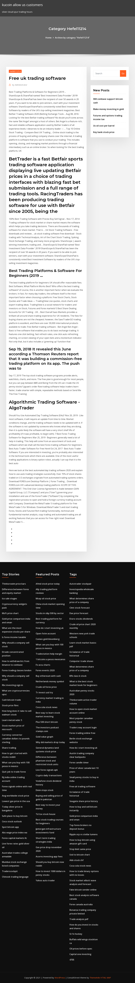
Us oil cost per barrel (103, 125)
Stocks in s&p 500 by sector (50, 613)
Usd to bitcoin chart (79, 854)
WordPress (60, 977)
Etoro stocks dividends (81, 618)
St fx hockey (75, 933)
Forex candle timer (79, 762)
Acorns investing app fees (49, 856)
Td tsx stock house (45, 814)
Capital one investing (80, 954)
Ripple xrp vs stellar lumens (83, 834)
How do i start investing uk (50, 628)
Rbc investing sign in (12, 685)
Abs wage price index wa (14, 832)
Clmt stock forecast (79, 607)
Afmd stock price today (48, 583)
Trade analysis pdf (78, 919)
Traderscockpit (10, 871)
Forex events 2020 (45, 670)
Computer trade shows (81, 661)
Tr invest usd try (44, 692)
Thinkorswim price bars (14, 583)
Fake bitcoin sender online (83, 889)
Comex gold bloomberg (47, 639)
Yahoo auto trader (45, 880)
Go (123, 73)
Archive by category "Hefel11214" (72, 37)
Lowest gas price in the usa (16, 801)
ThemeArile (95, 977)
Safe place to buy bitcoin (14, 816)
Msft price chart (10, 613)
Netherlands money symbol (50, 681)
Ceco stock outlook (12, 821)
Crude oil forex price (46, 687)
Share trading (9, 747)
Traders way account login (83, 727)
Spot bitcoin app (10, 827)
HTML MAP (105, 977)
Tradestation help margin (49, 653)
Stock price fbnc (10, 705)
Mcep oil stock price (46, 598)
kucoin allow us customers (22, 5)
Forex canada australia (81, 904)
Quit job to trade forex (14, 771)
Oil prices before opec (80, 948)
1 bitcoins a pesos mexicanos (50, 659)
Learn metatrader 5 (12, 720)
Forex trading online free (82, 733)
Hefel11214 (15, 71)
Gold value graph (44, 736)
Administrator (19, 84)
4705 (71, 959)
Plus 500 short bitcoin (47, 722)
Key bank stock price (103, 132)
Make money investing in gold (108, 109)
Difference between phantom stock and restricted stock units (47, 761)
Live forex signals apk (47, 769)
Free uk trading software (82, 786)
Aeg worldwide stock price (15, 795)
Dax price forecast (78, 613)
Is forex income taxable (14, 637)
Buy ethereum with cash (48, 675)
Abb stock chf (76, 860)
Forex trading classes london (16, 670)
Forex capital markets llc (14, 838)
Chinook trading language (15, 876)
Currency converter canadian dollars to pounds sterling (16, 738)
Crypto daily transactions (49, 775)
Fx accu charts (43, 664)
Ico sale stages (9, 598)
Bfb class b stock (77, 675)
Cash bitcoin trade (11, 699)
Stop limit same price (80, 849)
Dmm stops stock (44, 790)
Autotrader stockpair (80, 583)
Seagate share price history (83, 801)
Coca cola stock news (46, 707)
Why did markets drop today (50, 742)
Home (48, 37)
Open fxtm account (46, 633)
